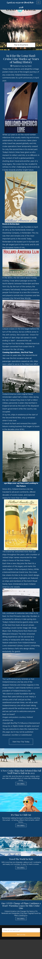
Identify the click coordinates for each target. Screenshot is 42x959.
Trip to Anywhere (21, 45)
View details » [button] (21, 783)
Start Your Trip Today (21, 742)
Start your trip (21, 934)
